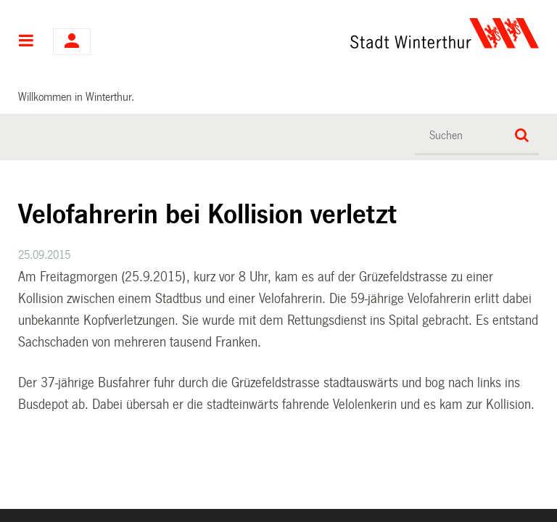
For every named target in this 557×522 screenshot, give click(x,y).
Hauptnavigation (26, 42)
